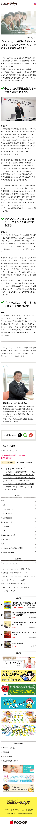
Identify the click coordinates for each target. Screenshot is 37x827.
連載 (2, 544)
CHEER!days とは (9, 748)
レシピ (14, 627)
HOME (7, 810)
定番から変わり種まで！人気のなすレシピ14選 (24, 623)
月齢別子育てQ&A (7, 552)
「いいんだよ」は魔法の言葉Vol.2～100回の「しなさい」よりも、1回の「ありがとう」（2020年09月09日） (18, 486)
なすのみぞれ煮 (17, 643)
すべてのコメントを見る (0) (24, 462)
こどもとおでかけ (17, 607)
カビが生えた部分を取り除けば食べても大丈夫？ (24, 614)
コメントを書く (8, 462)
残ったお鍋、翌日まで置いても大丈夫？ (24, 633)
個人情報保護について (10, 761)
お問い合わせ (7, 756)
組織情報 (6, 752)
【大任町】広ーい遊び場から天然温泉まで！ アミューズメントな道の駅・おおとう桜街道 (24, 604)
